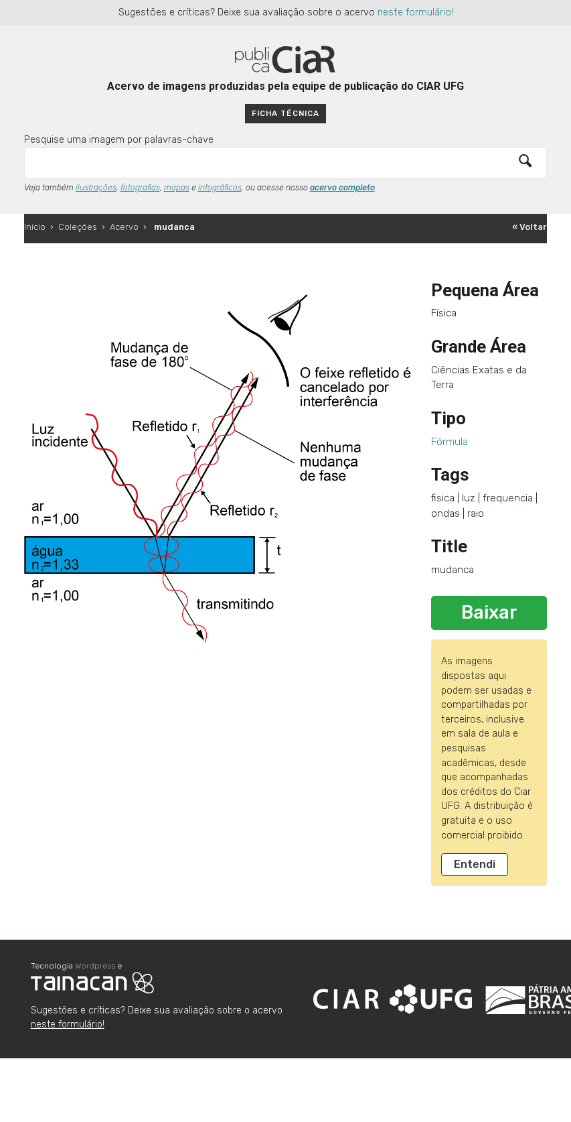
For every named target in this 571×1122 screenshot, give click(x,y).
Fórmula (449, 442)
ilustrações (96, 187)
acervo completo (342, 187)
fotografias (140, 187)
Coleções (77, 227)
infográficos (220, 187)
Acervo (124, 227)
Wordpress (95, 966)
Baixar (489, 612)
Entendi (474, 864)
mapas (176, 187)
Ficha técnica (285, 113)
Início (35, 227)
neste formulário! (415, 12)
